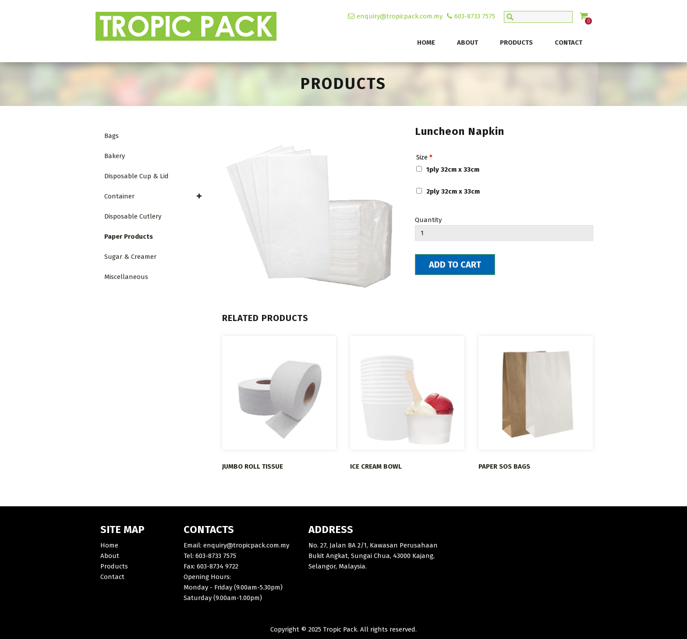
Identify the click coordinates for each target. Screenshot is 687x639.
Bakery (114, 156)
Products (516, 42)
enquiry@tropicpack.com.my (400, 16)
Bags (111, 136)
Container (153, 196)
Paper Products (128, 236)
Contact (568, 42)
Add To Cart (455, 264)
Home (426, 42)
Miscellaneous (126, 277)
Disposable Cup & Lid (136, 176)
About (467, 42)
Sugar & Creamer (130, 257)
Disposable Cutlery (132, 216)
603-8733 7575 (474, 16)
